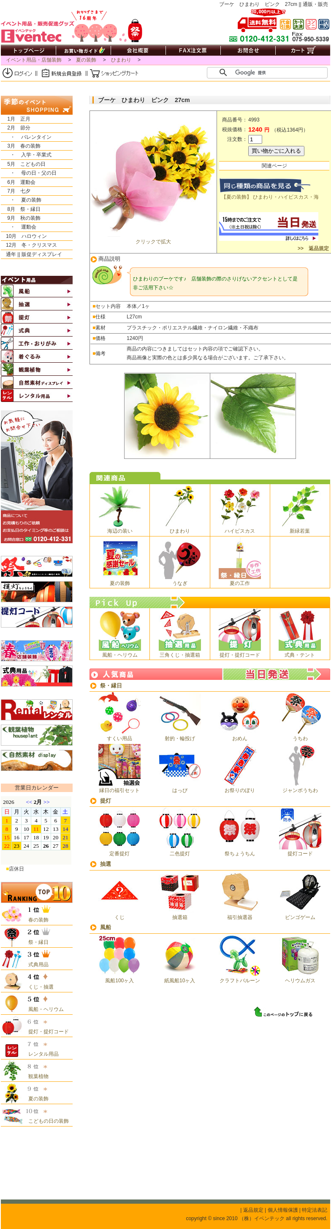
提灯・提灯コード (46, 1032)
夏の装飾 (86, 60)
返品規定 (253, 1210)
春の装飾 (36, 920)
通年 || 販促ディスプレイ (31, 254)
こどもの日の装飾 (46, 1121)
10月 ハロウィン (24, 236)
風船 (105, 927)
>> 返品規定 (312, 248)
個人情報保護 (283, 1210)
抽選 (105, 864)
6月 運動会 (18, 182)
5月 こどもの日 (23, 164)
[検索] (270, 72)
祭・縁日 (111, 685)
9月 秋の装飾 (21, 218)
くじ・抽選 (38, 987)
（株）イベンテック (262, 1218)
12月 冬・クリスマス (29, 245)
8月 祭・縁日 (21, 209)
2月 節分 (15, 128)
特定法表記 (314, 1210)
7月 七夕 (15, 191)
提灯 (105, 801)
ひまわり (121, 60)
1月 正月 (15, 119)
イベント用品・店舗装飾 (34, 60)
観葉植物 (36, 1076)
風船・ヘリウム (43, 1009)
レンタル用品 (41, 1054)
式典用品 (36, 965)
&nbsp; (36, 830)
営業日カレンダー (37, 787)
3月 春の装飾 (21, 146)
